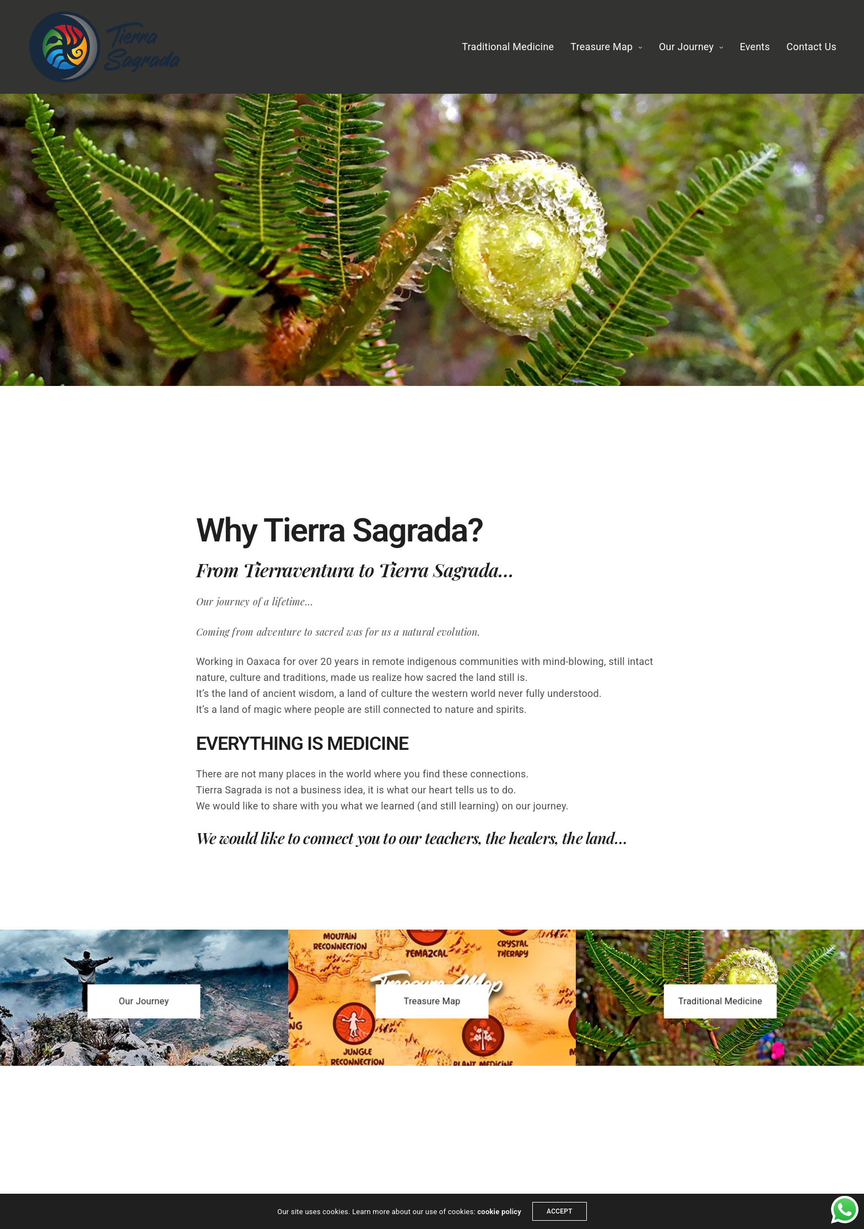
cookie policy (499, 1211)
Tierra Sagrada (439, 569)
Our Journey (686, 46)
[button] (144, 1001)
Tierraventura (299, 569)
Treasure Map (601, 46)
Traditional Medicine (508, 46)
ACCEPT (560, 1211)
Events (755, 46)
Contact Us (811, 46)
